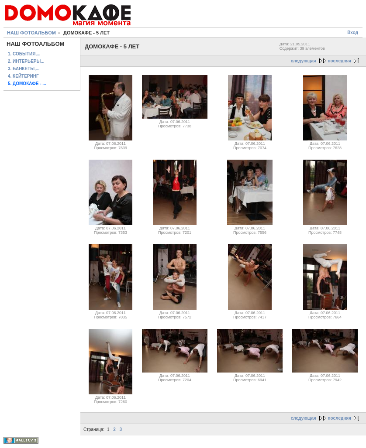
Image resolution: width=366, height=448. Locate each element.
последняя (339, 60)
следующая (303, 60)
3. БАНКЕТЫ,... (23, 68)
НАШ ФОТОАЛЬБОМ (31, 32)
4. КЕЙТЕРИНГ (23, 76)
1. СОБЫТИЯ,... (24, 53)
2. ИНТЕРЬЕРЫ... (26, 61)
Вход (352, 32)
